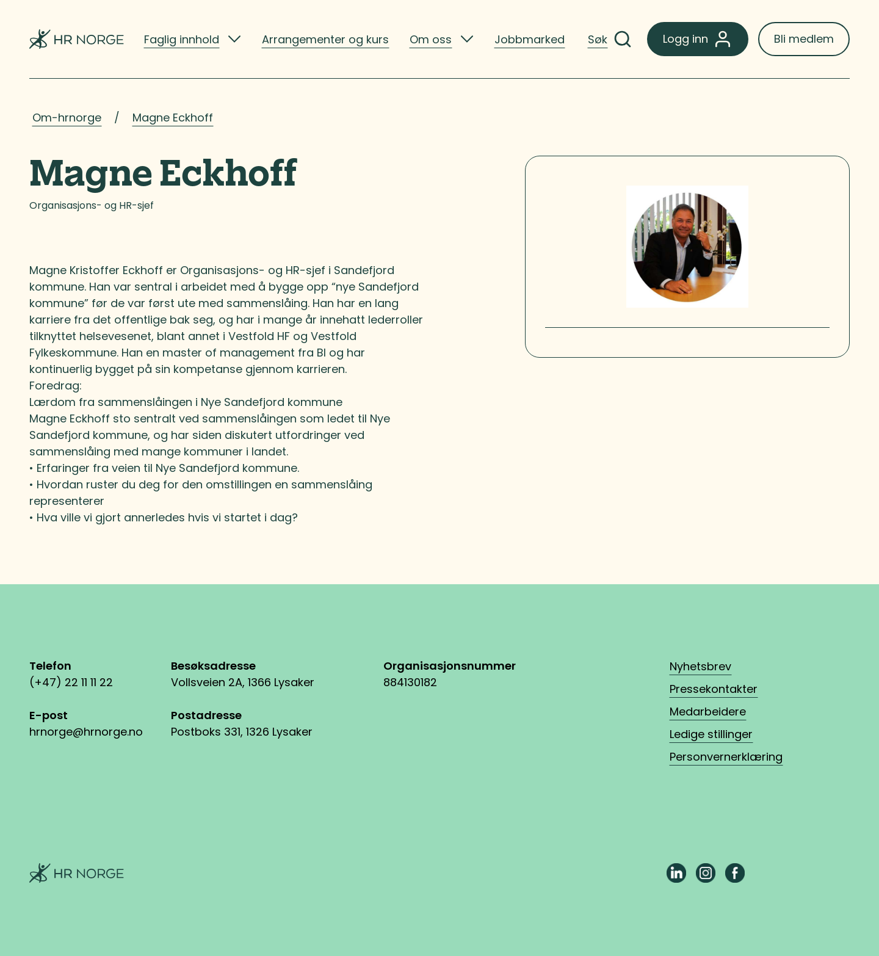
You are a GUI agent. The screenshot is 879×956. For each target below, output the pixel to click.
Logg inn (698, 39)
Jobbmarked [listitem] (529, 39)
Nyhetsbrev (700, 666)
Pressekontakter (714, 689)
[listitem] (192, 39)
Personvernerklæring (726, 756)
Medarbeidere (708, 711)
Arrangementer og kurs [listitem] (325, 39)
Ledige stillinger (711, 734)
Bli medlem (804, 38)
